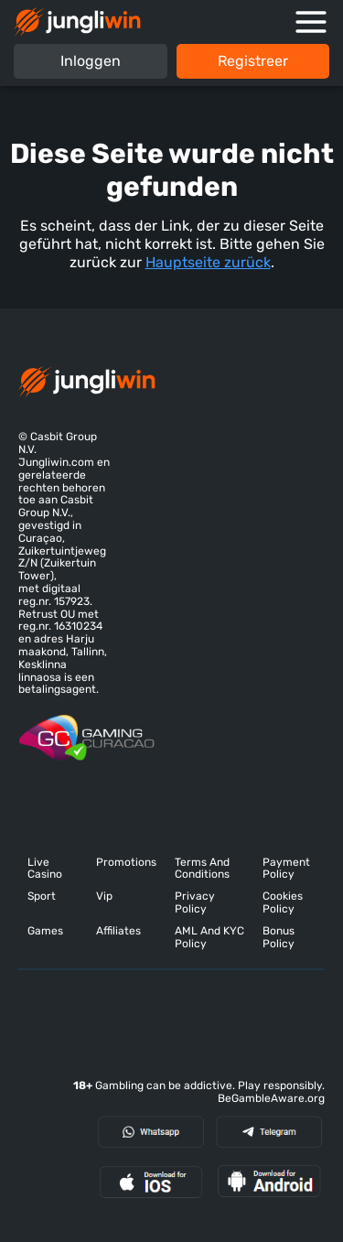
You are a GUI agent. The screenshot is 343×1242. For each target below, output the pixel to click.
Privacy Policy (195, 903)
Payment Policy (286, 869)
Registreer (253, 61)
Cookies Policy (283, 903)
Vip (104, 896)
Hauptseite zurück (208, 262)
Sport (41, 896)
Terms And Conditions (202, 869)
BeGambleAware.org (271, 1098)
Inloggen (90, 61)
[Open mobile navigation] (311, 22)
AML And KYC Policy (209, 937)
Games (45, 931)
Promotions (126, 863)
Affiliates (118, 931)
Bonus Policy (279, 937)
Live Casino (44, 869)
